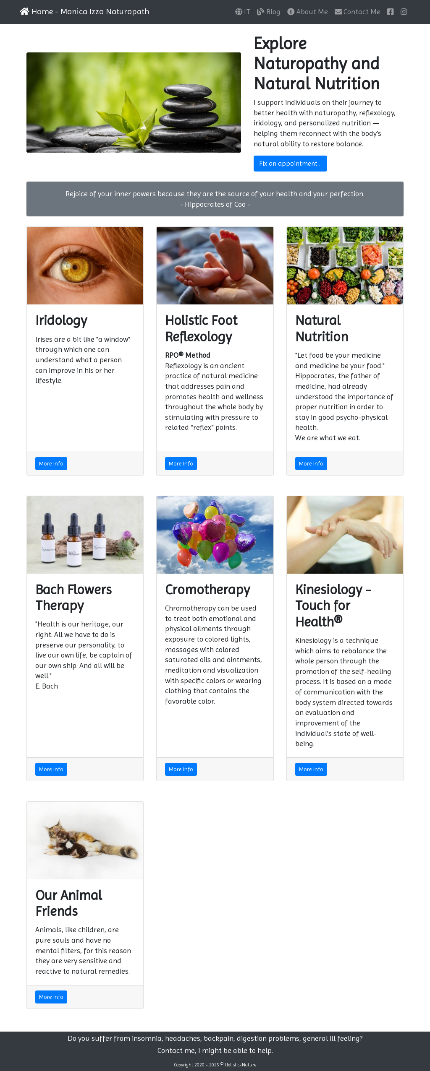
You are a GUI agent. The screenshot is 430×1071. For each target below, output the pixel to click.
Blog (269, 12)
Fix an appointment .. (290, 163)
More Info (51, 463)
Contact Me (358, 12)
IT (243, 12)
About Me (307, 12)
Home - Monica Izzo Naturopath (84, 11)
